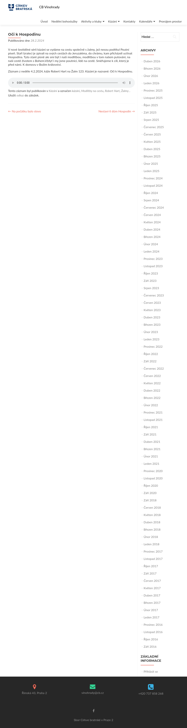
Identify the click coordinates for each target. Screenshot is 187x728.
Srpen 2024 (151, 200)
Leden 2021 (151, 463)
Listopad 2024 (153, 185)
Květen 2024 (152, 222)
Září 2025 (150, 112)
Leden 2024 (151, 251)
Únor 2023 (151, 332)
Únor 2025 (151, 163)
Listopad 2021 (153, 419)
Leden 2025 (151, 171)
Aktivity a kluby (76, 17)
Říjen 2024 (151, 193)
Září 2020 (150, 493)
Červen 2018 (152, 507)
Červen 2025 (152, 134)
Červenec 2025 (154, 127)
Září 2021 (150, 434)
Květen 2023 (152, 310)
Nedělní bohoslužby (48, 17)
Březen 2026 (152, 68)
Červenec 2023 (154, 295)
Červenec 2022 (154, 368)
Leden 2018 (151, 544)
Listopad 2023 (153, 266)
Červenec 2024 (154, 207)
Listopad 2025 (153, 97)
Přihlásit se (151, 671)
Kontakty (115, 17)
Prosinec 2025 (153, 90)
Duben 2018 (152, 522)
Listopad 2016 (153, 632)
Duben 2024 (152, 229)
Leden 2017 (151, 617)
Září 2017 (150, 573)
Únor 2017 (151, 610)
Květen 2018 (152, 515)
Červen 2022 (152, 376)
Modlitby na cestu (92, 91)
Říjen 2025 (151, 105)
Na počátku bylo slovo (24, 111)
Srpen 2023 (151, 288)
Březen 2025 (152, 156)
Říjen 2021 (151, 427)
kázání (76, 91)
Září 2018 (150, 500)
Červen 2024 (152, 215)
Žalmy (125, 91)
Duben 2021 (152, 441)
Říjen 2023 (151, 273)
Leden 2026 (151, 83)
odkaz (20, 95)
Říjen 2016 (151, 639)
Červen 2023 (152, 302)
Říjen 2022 (151, 354)
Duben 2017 (152, 595)
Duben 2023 (152, 317)
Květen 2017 (152, 588)
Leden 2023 (151, 339)
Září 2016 (150, 646)
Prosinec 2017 (153, 551)
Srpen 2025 (151, 119)
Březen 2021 (152, 449)
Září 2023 (150, 280)
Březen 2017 (152, 602)
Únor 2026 (151, 75)
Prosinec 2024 (153, 178)
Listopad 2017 (153, 558)
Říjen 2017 (151, 566)
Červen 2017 (152, 580)
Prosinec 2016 (153, 624)
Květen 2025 (152, 141)
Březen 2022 (152, 397)
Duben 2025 (152, 149)
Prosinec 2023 (153, 258)
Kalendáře (132, 17)
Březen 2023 (152, 324)
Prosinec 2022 (153, 346)
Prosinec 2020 (153, 471)
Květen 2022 (152, 383)
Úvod (27, 17)
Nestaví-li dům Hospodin (116, 111)
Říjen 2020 (151, 485)
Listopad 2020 (153, 478)
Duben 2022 (152, 390)
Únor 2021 (151, 456)
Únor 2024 (151, 244)
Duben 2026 (152, 61)
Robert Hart (112, 91)
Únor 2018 (151, 536)
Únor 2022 (151, 405)
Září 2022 (150, 361)
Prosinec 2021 (153, 412)
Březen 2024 (152, 236)
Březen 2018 (152, 529)
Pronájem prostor (157, 17)
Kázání (97, 17)
